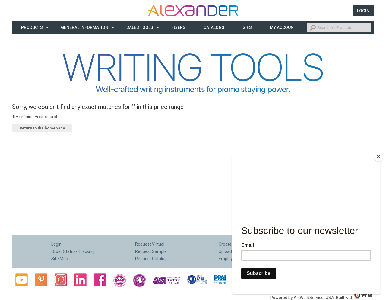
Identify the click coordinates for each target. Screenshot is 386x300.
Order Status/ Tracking (73, 251)
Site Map (59, 259)
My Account (283, 27)
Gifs (247, 27)
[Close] (378, 156)
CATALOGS (214, 27)
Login (363, 10)
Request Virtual (149, 244)
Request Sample (151, 251)
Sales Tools (139, 27)
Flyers (178, 27)
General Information (84, 27)
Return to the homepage (42, 128)
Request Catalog (151, 259)
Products (32, 27)
